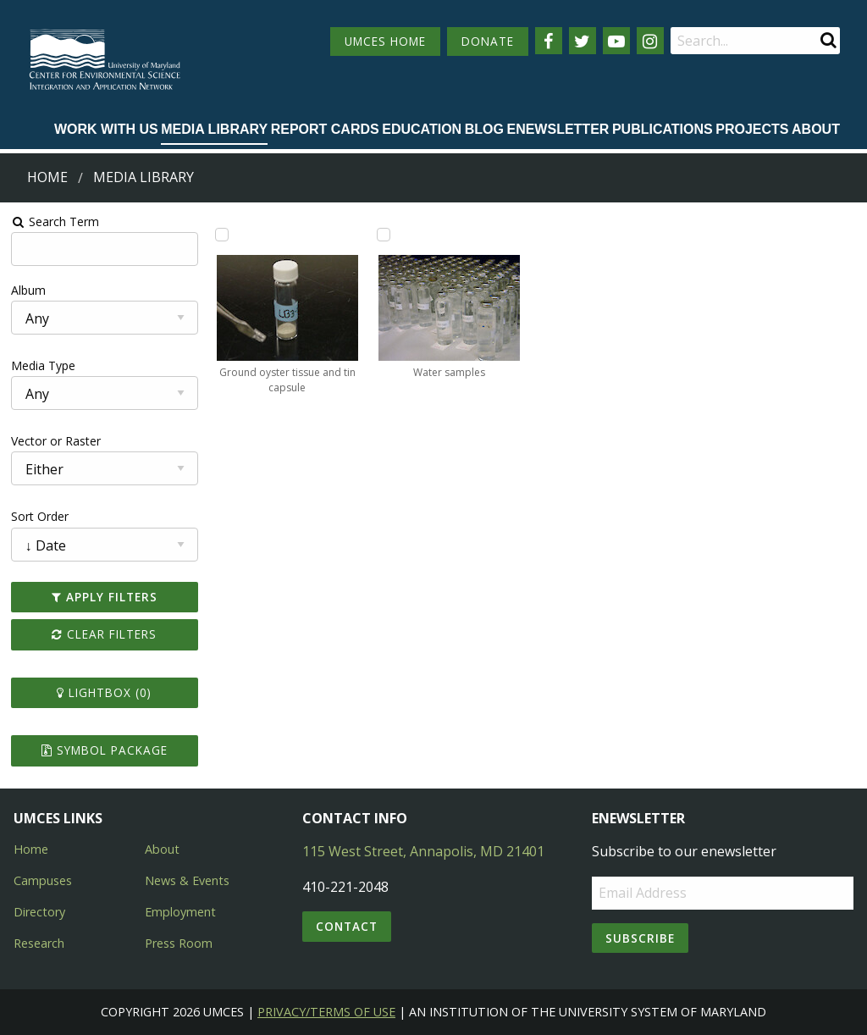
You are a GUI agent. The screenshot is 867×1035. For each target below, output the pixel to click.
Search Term (55, 221)
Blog (484, 129)
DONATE (487, 41)
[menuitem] (106, 130)
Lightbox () (104, 692)
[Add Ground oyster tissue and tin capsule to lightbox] (222, 234)
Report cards (325, 129)
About (816, 129)
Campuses (43, 880)
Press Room (179, 943)
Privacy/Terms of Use (326, 1012)
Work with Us (106, 129)
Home (47, 177)
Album (28, 290)
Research (39, 943)
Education (421, 129)
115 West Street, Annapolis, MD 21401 (423, 851)
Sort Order (40, 516)
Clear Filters (104, 634)
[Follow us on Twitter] (582, 40)
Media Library (214, 129)
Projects (751, 129)
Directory (39, 912)
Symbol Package (104, 750)
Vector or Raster (56, 441)
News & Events (187, 880)
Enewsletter (557, 129)
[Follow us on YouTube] (616, 40)
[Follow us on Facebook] (548, 40)
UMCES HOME (385, 41)
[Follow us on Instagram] (650, 40)
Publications (662, 129)
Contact (347, 926)
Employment (180, 912)
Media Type (43, 365)
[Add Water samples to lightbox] (383, 234)
